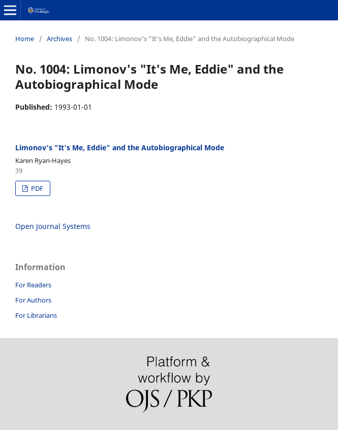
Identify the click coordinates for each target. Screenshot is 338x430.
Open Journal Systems (52, 226)
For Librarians (36, 315)
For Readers (33, 284)
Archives (59, 38)
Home (24, 38)
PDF (36, 188)
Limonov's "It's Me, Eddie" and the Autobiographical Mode (119, 147)
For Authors (33, 300)
